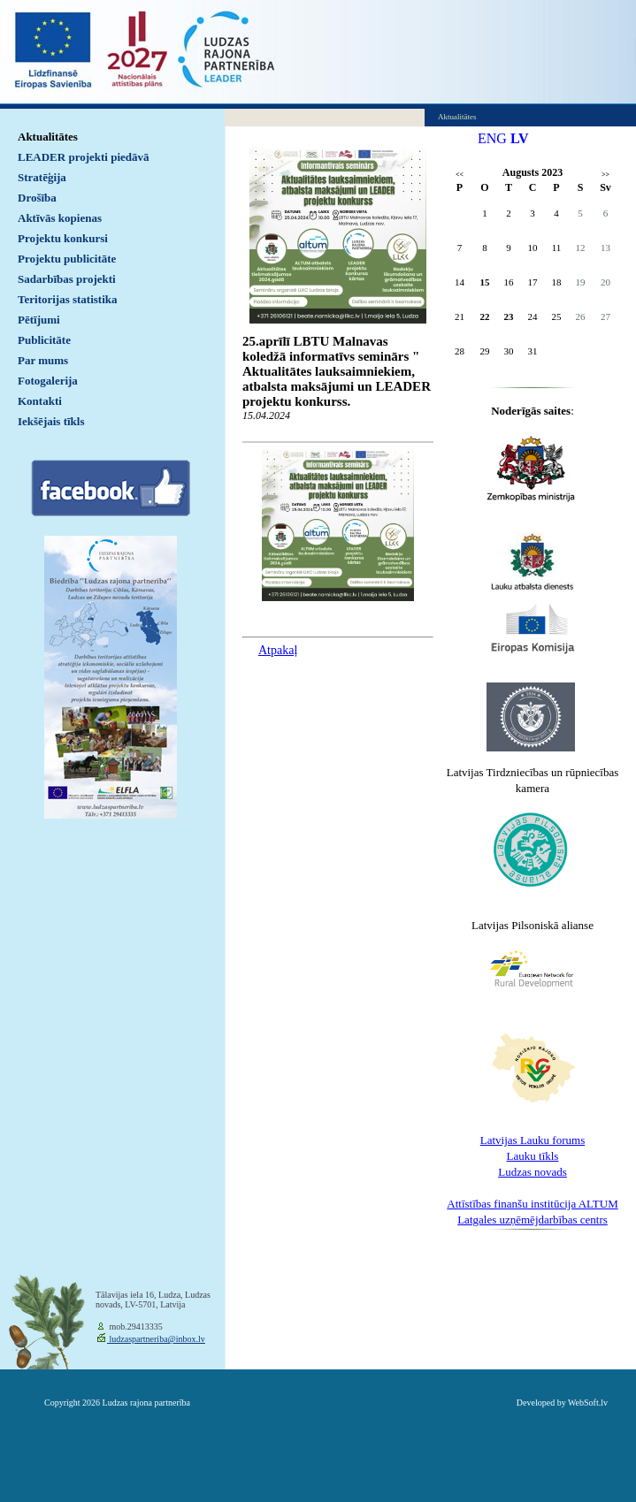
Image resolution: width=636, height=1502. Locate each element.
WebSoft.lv (588, 1402)
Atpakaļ (277, 650)
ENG (492, 138)
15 (485, 282)
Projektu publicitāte (67, 258)
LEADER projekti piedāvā (83, 157)
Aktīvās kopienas (60, 218)
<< (460, 175)
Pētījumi (39, 319)
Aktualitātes (48, 136)
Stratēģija (42, 177)
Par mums (43, 360)
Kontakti (40, 401)
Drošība (37, 197)
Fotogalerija (48, 380)
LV (519, 138)
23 (509, 316)
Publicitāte (44, 340)
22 (485, 316)
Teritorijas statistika (68, 299)
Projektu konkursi (63, 238)
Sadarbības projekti (67, 279)
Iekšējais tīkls (51, 421)
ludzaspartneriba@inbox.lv (156, 1339)
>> (605, 175)
